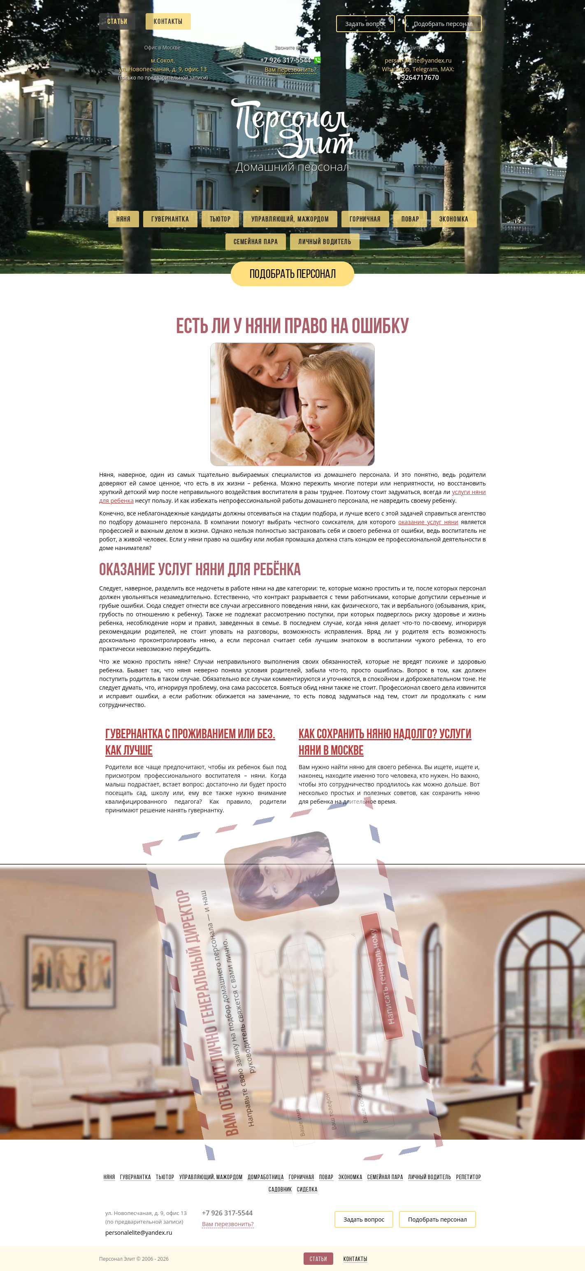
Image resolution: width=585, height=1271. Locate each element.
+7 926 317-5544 (285, 60)
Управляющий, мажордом (290, 219)
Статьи (117, 21)
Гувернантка (170, 219)
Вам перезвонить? (290, 69)
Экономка (454, 219)
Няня (123, 219)
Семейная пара (256, 241)
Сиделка (307, 1189)
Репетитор (468, 1177)
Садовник (280, 1189)
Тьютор (220, 219)
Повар (410, 219)
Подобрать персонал (443, 24)
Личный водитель (324, 241)
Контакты (168, 21)
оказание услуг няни (428, 522)
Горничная (365, 219)
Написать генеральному (329, 912)
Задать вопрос (365, 24)
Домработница (266, 1177)
